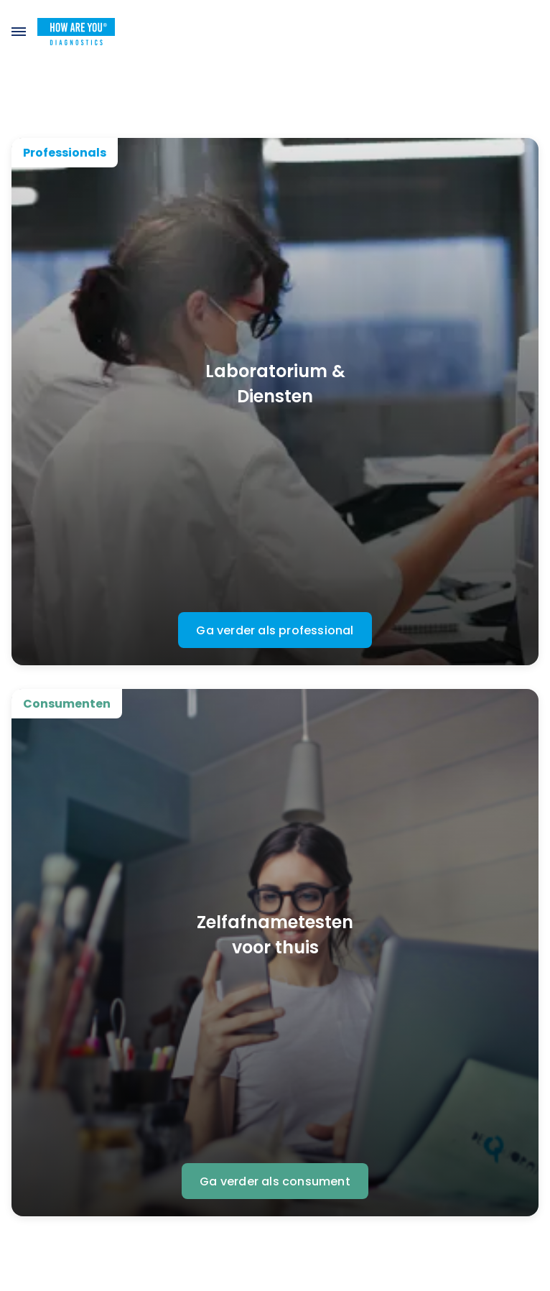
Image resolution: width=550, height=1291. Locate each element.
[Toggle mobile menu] (18, 31)
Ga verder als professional (274, 630)
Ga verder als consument (275, 1181)
